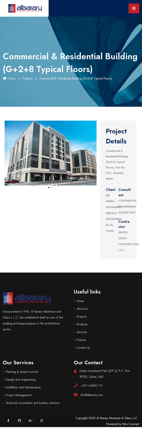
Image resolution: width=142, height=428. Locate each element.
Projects (27, 78)
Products (82, 324)
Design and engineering (21, 379)
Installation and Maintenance (23, 387)
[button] (48, 187)
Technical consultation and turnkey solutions (33, 403)
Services (82, 332)
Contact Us (83, 348)
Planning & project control (22, 372)
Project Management (18, 395)
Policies (81, 340)
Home (9, 78)
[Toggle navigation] (134, 8)
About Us (82, 309)
